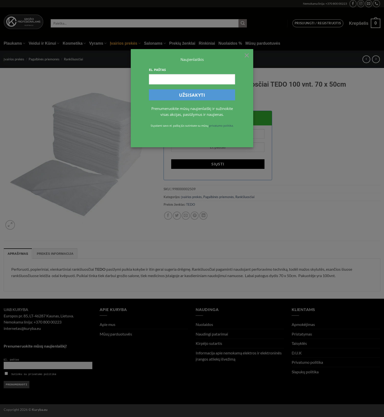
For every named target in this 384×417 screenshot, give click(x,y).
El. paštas (157, 69)
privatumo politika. (221, 125)
